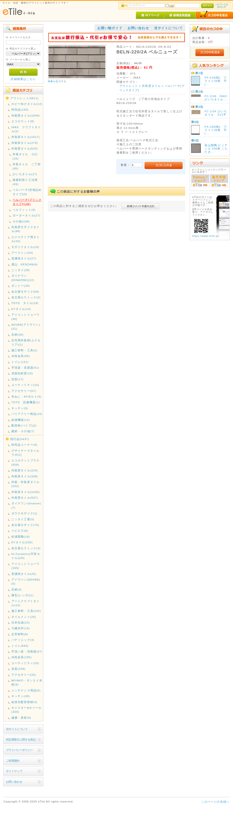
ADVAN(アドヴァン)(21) (25, 326)
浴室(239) (18, 668)
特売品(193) (20, 109)
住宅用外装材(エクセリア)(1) (26, 342)
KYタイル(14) (21, 308)
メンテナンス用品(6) (26, 690)
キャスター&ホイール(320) (26, 709)
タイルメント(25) (23, 616)
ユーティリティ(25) (25, 663)
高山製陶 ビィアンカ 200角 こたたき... (216, 148)
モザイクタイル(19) (25, 247)
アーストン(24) (22, 252)
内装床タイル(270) (24, 142)
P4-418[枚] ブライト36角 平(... (215, 81)
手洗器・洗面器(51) (25, 367)
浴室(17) (17, 379)
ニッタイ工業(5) (22, 519)
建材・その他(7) (22, 431)
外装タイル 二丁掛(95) (27, 166)
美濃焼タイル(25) (23, 573)
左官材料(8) (19, 634)
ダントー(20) (20, 285)
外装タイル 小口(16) (25, 156)
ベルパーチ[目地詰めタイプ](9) (27, 191)
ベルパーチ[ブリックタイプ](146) (27, 201)
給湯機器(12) (20, 419)
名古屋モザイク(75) (25, 524)
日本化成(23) (20, 622)
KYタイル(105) (22, 542)
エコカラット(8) (22, 121)
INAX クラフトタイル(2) (26, 129)
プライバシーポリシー (19, 749)
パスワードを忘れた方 (221, 5)
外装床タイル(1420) (25, 491)
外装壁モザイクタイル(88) (25, 229)
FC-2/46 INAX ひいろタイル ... (216, 97)
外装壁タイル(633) (24, 148)
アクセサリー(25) (23, 674)
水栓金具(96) (20, 355)
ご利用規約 (12, 760)
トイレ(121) (20, 361)
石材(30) (17, 334)
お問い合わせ (14, 781)
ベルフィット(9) (24, 209)
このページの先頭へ (215, 801)
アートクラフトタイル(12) (25, 603)
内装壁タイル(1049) (25, 115)
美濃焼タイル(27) (23, 258)
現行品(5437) (19, 439)
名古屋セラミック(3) (26, 548)
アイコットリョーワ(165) (25, 565)
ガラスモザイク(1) (24, 513)
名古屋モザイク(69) (25, 291)
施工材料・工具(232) (26, 610)
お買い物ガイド (109, 28)
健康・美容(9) (21, 717)
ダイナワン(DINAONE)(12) (22, 277)
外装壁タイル (151, 85)
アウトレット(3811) (24, 98)
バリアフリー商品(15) (27, 413)
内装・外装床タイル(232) (25, 484)
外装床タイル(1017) (25, 136)
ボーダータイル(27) (26, 215)
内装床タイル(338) (24, 476)
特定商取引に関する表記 (21, 739)
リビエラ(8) (19, 530)
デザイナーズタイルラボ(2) (25, 452)
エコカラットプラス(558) (25, 462)
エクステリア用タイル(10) (25, 239)
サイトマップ (14, 771)
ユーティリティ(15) (25, 384)
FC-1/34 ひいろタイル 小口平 (215, 113)
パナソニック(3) (22, 639)
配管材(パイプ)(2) (24, 425)
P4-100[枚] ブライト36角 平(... (215, 130)
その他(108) (21, 221)
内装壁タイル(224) (24, 470)
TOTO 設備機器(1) (25, 402)
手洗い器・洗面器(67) (27, 651)
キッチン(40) (20, 696)
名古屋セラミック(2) (26, 297)
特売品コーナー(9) (24, 444)
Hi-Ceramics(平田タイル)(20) (25, 555)
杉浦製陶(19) (20, 536)
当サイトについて (17, 729)
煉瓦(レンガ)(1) (22, 595)
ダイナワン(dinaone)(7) (26, 505)
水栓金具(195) (21, 657)
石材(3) (16, 589)
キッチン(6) (19, 408)
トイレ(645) (20, 645)
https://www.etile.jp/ (205, 236)
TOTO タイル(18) (25, 303)
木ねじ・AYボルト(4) (26, 396)
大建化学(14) (20, 628)
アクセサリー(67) (23, 390)
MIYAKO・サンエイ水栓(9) (26, 682)
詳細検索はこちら (23, 78)
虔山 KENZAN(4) (24, 264)
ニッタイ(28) (20, 270)
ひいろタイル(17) (25, 174)
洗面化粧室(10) (22, 373)
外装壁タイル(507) (24, 497)
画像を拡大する (57, 81)
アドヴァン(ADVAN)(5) (25, 581)
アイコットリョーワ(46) (25, 316)
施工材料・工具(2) (24, 350)
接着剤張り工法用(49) (25, 181)
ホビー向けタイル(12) (27, 103)
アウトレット (128, 85)
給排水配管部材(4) (24, 701)
